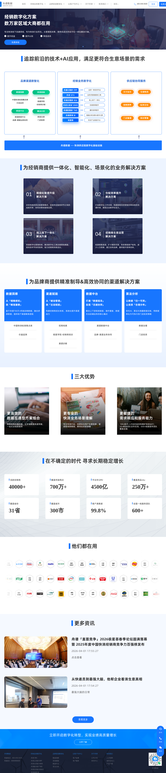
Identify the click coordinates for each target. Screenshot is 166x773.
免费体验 (15, 42)
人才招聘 (110, 758)
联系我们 (102, 4)
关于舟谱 (89, 4)
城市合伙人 (110, 761)
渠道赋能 (56, 761)
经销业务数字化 (36, 4)
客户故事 (76, 758)
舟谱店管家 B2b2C (37, 769)
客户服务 (76, 761)
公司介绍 (94, 758)
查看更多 (83, 719)
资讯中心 (94, 761)
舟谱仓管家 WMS (37, 764)
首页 (24, 4)
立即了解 (83, 742)
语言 (116, 4)
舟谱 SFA (34, 758)
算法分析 (56, 766)
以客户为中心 (73, 4)
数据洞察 (56, 758)
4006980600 (15, 761)
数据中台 (56, 764)
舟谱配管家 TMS (36, 766)
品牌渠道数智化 (55, 4)
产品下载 (110, 764)
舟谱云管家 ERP (36, 761)
